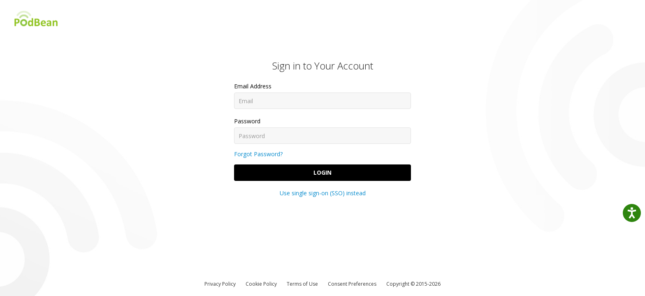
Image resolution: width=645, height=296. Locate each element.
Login (322, 172)
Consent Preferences (352, 283)
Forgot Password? (258, 154)
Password (247, 121)
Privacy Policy (220, 283)
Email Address (252, 86)
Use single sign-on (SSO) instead (323, 193)
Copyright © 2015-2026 (413, 283)
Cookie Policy (261, 283)
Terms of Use (302, 283)
